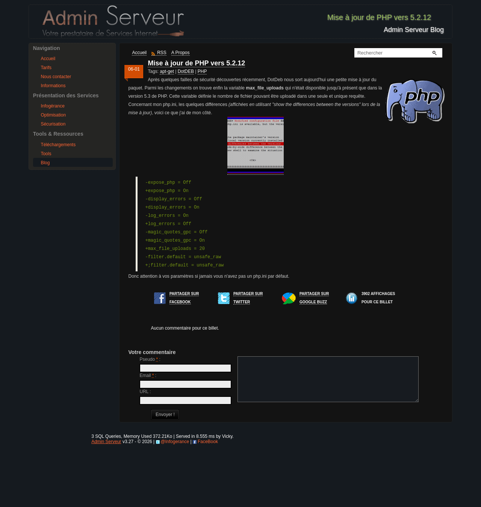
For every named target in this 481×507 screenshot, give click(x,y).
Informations (53, 85)
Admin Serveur (106, 499)
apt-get (167, 71)
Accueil (48, 58)
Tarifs (46, 67)
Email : (147, 375)
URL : (145, 391)
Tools (46, 153)
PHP (202, 71)
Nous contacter (56, 76)
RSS (161, 52)
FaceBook (208, 499)
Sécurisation (53, 124)
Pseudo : (149, 359)
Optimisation (53, 115)
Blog (45, 162)
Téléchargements (58, 144)
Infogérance (52, 106)
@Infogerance (175, 499)
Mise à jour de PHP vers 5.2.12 (196, 63)
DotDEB (186, 71)
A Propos (180, 52)
